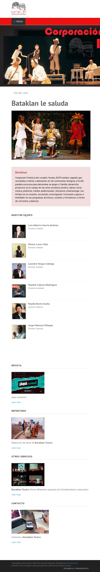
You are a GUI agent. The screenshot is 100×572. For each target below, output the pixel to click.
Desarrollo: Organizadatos (76, 568)
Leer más (16, 402)
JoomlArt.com (71, 563)
